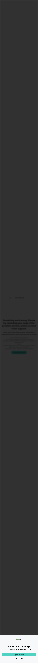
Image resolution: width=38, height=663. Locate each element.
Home (3, 8)
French (18, 8)
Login (23, 2)
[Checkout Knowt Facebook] (19, 638)
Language (11, 8)
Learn (17, 150)
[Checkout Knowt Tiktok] (9, 638)
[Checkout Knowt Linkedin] (29, 638)
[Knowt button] (32, 25)
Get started (31, 2)
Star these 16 (29, 215)
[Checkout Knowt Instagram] (14, 638)
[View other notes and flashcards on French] (7, 142)
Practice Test (29, 150)
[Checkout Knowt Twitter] (24, 638)
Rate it (19, 18)
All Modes (7, 150)
